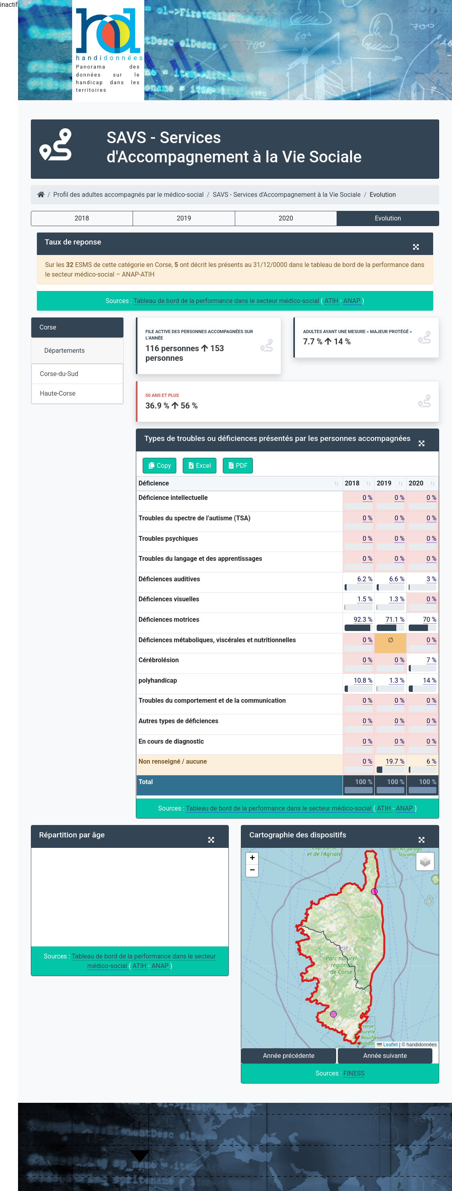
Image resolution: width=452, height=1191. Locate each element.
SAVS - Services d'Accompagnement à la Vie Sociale (287, 194)
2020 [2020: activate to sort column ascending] (416, 483)
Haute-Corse (58, 393)
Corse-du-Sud (59, 374)
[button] (252, 859)
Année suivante (385, 1056)
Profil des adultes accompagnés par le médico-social (128, 194)
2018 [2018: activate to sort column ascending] (352, 483)
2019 (184, 218)
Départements (64, 350)
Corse (48, 327)
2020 (286, 218)
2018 (82, 218)
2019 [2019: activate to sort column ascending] (384, 483)
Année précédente (289, 1056)
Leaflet (387, 1044)
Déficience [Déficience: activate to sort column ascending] (154, 483)
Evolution (388, 218)
